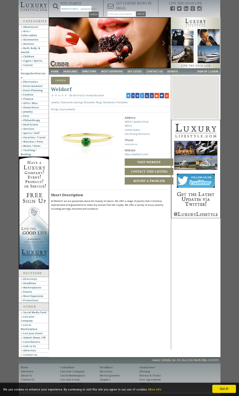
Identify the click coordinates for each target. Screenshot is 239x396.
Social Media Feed (33, 312)
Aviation (27, 44)
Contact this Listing (149, 171)
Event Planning (32, 90)
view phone (131, 144)
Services (27, 129)
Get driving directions (137, 134)
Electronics (29, 82)
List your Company (72, 371)
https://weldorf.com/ (136, 154)
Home (54, 71)
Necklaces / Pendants (115, 102)
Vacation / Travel (33, 137)
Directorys (29, 279)
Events (26, 292)
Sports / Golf (30, 133)
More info (154, 389)
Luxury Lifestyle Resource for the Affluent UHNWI (33, 6)
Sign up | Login (207, 71)
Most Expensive (32, 296)
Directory (89, 71)
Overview (60, 80)
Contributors (30, 342)
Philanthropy (30, 120)
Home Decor (30, 107)
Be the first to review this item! (86, 95)
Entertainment (32, 86)
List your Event (32, 333)
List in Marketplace (72, 375)
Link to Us (28, 346)
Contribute (67, 367)
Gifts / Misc (29, 103)
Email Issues (147, 367)
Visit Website (149, 162)
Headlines (28, 283)
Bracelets (89, 102)
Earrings (78, 102)
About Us (26, 375)
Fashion (27, 94)
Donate (172, 71)
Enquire (105, 379)
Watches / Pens (32, 141)
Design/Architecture (33, 74)
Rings (99, 102)
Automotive (30, 39)
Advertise (28, 350)
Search (93, 14)
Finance (27, 99)
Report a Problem (149, 181)
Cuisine (27, 65)
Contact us (29, 354)
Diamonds (67, 102)
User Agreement (150, 379)
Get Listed (135, 71)
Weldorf (61, 89)
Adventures (29, 27)
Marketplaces (31, 287)
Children (27, 56)
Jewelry (27, 111)
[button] (195, 93)
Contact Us (154, 71)
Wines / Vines (31, 146)
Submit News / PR (33, 337)
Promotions (30, 300)
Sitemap (144, 371)
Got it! (224, 389)
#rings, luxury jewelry (63, 109)
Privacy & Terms (150, 375)
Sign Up (141, 14)
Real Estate (29, 124)
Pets (25, 116)
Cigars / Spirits (31, 61)
